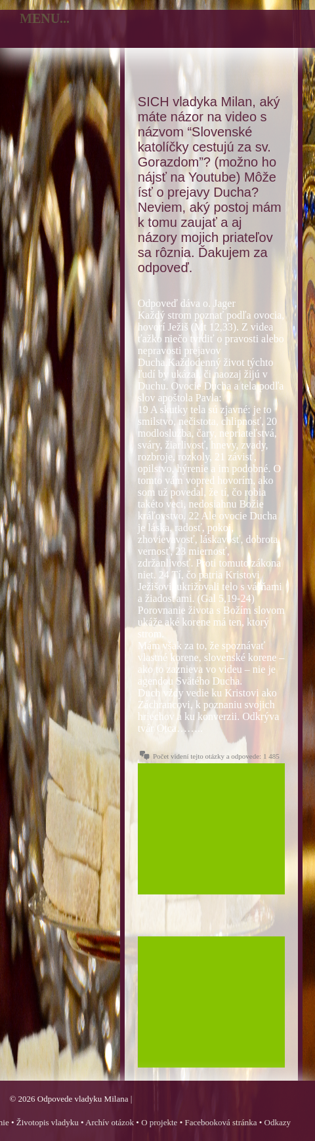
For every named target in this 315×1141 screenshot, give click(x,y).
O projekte (159, 1122)
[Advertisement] (211, 828)
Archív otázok (109, 1122)
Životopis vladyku (47, 1122)
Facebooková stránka (220, 1122)
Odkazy (277, 1122)
